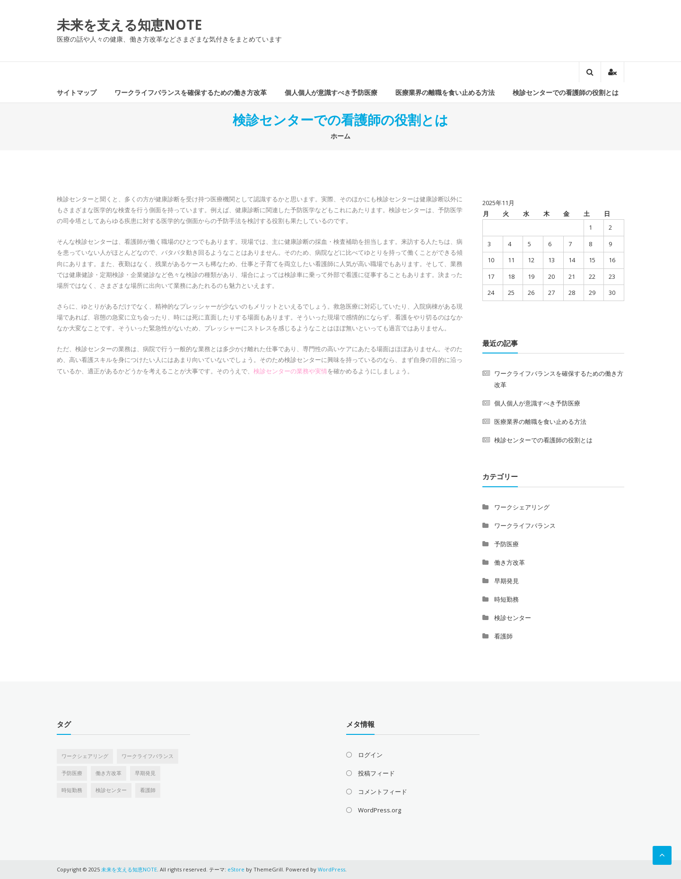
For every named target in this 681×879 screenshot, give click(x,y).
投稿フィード (376, 773)
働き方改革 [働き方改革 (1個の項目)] (109, 773)
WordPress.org (379, 810)
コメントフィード (382, 791)
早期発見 (506, 581)
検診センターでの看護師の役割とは (566, 92)
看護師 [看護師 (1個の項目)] (148, 790)
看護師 (503, 636)
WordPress (331, 869)
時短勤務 (506, 599)
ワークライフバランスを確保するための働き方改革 (190, 92)
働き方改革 (509, 562)
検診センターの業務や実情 (290, 371)
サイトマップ (76, 92)
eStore (235, 869)
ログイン (370, 754)
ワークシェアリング (522, 507)
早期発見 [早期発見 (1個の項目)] (145, 773)
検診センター (512, 617)
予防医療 (506, 544)
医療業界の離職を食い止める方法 (445, 92)
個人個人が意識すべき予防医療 (331, 92)
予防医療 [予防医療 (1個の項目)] (71, 773)
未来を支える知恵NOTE (129, 25)
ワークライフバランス (525, 525)
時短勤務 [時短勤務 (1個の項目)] (71, 790)
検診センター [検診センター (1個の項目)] (111, 790)
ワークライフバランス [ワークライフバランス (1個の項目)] (148, 756)
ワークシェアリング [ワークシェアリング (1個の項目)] (84, 756)
